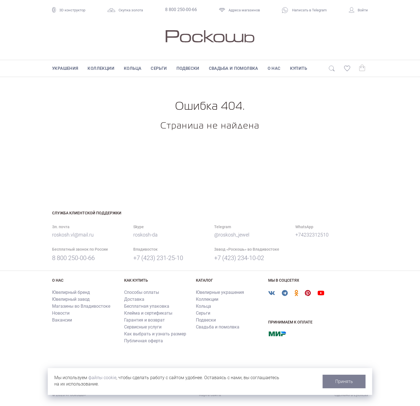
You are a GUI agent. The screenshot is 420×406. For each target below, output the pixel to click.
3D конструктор (68, 10)
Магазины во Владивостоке (81, 306)
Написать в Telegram (304, 10)
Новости (61, 313)
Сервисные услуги (143, 327)
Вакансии (62, 320)
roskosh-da (145, 235)
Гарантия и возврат (144, 320)
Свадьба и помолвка (233, 68)
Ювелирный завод (71, 299)
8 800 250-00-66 (181, 9)
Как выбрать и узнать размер (155, 333)
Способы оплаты (141, 292)
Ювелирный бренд (71, 292)
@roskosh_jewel (231, 235)
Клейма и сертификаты (148, 313)
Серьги (159, 68)
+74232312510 (312, 235)
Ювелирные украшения (220, 292)
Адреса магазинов (239, 10)
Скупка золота (125, 10)
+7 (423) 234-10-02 (239, 258)
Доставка (134, 299)
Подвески (187, 68)
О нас (274, 68)
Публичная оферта (143, 340)
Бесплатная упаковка (146, 306)
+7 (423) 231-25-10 (158, 258)
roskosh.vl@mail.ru (73, 235)
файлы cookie (103, 377)
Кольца (132, 68)
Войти (358, 10)
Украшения (65, 68)
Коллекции (101, 68)
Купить (298, 68)
